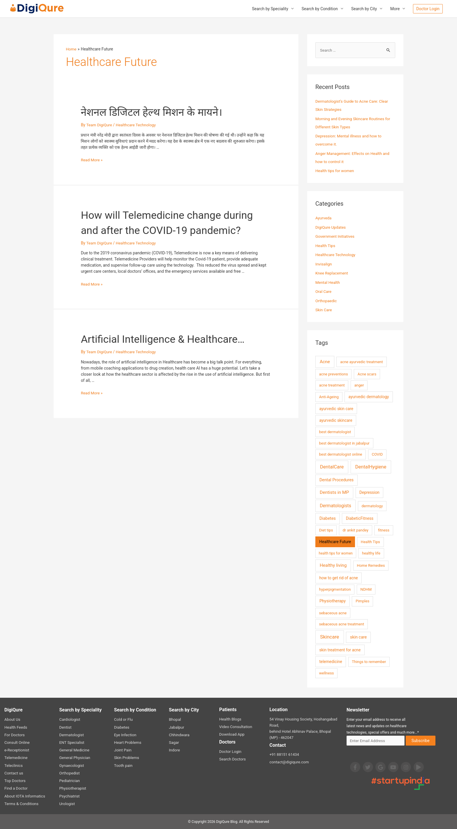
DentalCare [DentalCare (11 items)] (332, 467)
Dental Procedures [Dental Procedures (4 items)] (336, 480)
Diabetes (121, 727)
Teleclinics (13, 765)
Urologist (66, 803)
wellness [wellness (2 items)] (326, 673)
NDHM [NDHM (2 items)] (366, 590)
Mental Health (328, 283)
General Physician (74, 758)
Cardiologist (69, 720)
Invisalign (324, 264)
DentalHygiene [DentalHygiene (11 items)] (370, 467)
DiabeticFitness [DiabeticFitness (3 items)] (359, 519)
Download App (231, 735)
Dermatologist (71, 735)
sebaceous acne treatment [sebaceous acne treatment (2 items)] (341, 624)
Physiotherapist (72, 788)
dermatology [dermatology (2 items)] (372, 506)
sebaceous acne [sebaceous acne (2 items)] (333, 613)
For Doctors (14, 735)
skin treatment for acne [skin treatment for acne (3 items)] (340, 650)
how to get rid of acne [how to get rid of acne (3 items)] (338, 578)
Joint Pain (122, 750)
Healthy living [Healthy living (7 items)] (333, 566)
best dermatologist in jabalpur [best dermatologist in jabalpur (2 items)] (344, 443)
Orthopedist (69, 773)
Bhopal (174, 720)
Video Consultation (235, 727)
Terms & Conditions (20, 803)
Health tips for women (335, 171)
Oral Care (323, 292)
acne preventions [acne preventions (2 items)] (333, 374)
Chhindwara (179, 735)
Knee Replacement (332, 273)
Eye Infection (125, 735)
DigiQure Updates (331, 227)
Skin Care (324, 310)
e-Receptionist (16, 750)
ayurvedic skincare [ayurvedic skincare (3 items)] (335, 421)
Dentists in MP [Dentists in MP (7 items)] (334, 493)
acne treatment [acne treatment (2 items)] (332, 386)
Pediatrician (69, 781)
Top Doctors (14, 781)
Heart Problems (127, 743)
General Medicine (73, 750)
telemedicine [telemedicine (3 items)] (330, 662)
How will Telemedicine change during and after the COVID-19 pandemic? (159, 230)
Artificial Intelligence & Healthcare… (172, 354)
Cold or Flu (123, 720)
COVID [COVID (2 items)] (377, 455)
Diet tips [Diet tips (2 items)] (326, 531)
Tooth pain (123, 765)
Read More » (92, 160)
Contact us (13, 773)
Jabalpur (176, 727)
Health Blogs (230, 720)
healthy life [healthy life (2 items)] (371, 554)
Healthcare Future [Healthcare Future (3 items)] (335, 542)
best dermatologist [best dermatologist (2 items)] (335, 432)
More (395, 9)
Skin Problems (126, 758)
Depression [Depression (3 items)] (369, 493)
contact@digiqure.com (288, 762)
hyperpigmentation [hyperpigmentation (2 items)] (335, 590)
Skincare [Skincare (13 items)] (329, 637)
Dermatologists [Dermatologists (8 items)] (335, 506)
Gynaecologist (71, 765)
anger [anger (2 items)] (359, 386)
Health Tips (325, 246)
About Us (12, 720)
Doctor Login (230, 752)
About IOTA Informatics (24, 796)
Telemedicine (15, 758)
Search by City (364, 9)
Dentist (65, 727)
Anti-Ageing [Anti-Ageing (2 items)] (329, 397)
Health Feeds (15, 727)
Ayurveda (323, 218)
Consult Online (16, 743)
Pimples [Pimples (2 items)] (362, 601)
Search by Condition (320, 9)
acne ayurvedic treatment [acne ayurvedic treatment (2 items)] (361, 362)
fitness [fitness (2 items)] (383, 531)
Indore (174, 750)
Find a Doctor (15, 788)
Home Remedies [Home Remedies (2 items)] (371, 566)
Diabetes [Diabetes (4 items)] (327, 519)
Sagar (174, 743)
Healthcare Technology (137, 125)
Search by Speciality (270, 9)
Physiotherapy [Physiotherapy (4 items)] (332, 601)
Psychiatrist (69, 796)
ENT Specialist (71, 743)
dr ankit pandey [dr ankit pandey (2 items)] (355, 531)
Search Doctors (232, 759)
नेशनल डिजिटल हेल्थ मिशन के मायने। (159, 112)
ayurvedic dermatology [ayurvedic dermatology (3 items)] (369, 397)
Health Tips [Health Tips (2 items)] (370, 542)
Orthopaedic (326, 301)
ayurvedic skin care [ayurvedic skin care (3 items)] (336, 409)
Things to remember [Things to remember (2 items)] (369, 662)
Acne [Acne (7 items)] (325, 362)
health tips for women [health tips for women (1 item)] (336, 554)
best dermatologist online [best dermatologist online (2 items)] (340, 455)
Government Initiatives (335, 237)
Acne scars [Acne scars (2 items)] (367, 374)
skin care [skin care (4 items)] (358, 637)
